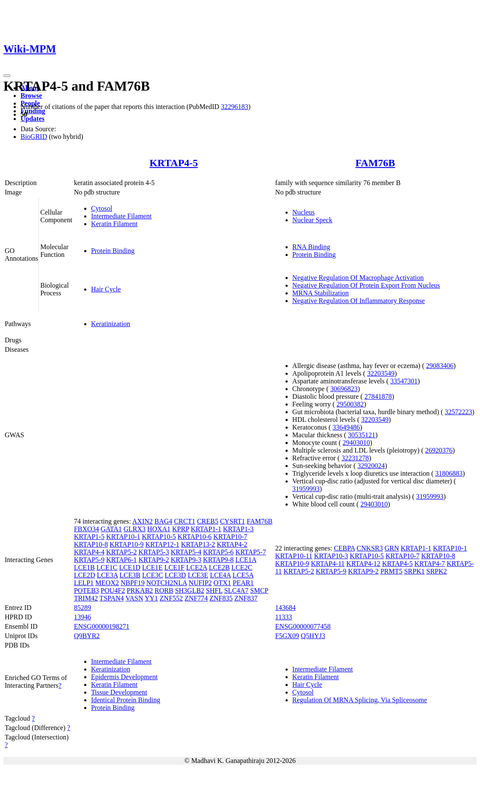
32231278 (355, 458)
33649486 (346, 427)
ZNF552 (171, 598)
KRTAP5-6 (218, 552)
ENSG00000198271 (102, 626)
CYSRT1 (232, 521)
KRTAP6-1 (121, 559)
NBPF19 (132, 582)
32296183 (234, 106)
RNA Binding (311, 246)
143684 (285, 607)
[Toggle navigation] (6, 75)
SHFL (214, 590)
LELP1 (84, 582)
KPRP (180, 529)
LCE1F (174, 567)
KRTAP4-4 (89, 552)
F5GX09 (287, 635)
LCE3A (107, 575)
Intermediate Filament (121, 216)
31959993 (306, 488)
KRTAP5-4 (186, 552)
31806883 (448, 473)
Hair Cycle (106, 289)
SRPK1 (414, 571)
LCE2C (241, 567)
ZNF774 (196, 598)
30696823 (344, 388)
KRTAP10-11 (293, 555)
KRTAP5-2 (121, 552)
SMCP (259, 590)
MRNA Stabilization (320, 293)
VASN (135, 598)
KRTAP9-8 (218, 559)
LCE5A (243, 575)
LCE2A (196, 567)
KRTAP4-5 (174, 162)
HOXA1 (159, 529)
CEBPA (344, 548)
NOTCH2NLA (166, 582)
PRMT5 (391, 571)
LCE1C (107, 567)
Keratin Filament (114, 223)
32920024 (371, 465)
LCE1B (84, 567)
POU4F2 (113, 590)
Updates (32, 118)
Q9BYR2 (87, 635)
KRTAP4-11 (328, 563)
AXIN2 (142, 521)
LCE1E (152, 567)
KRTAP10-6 (195, 536)
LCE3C (152, 575)
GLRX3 (135, 529)
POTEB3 (86, 590)
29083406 (439, 365)
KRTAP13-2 (198, 544)
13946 (82, 617)
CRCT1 (184, 521)
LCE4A (220, 575)
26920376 (439, 450)
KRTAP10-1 (123, 536)
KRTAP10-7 (230, 536)
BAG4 (163, 521)
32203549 (381, 373)
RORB (164, 590)
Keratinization (110, 323)
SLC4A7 (236, 590)
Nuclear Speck (312, 220)
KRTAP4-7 (429, 563)
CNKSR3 (369, 548)
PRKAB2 (140, 590)
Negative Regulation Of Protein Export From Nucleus (366, 285)
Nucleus (303, 212)
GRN (392, 548)
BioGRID (34, 136)
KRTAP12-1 (162, 544)
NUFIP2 (200, 582)
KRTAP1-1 (206, 529)
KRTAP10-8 (91, 544)
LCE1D (130, 567)
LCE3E (198, 575)
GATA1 (111, 529)
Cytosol (101, 208)
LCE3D (175, 575)
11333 (283, 617)
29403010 (356, 442)
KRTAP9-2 (153, 559)
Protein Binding (113, 250)
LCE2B (219, 567)
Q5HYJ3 (313, 635)
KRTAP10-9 (126, 544)
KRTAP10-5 (159, 536)
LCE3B (130, 575)
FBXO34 (86, 529)
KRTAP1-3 (238, 529)
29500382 (350, 404)
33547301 (404, 381)
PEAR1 (243, 582)
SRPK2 (436, 571)
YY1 (151, 598)
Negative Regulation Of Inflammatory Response (358, 300)
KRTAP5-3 (153, 552)
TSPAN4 (112, 598)
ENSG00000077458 (303, 626)
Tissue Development (119, 692)
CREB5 (207, 521)
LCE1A (246, 559)
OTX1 (222, 582)
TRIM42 (86, 598)
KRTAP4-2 (232, 544)
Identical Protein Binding (125, 700)
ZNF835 (221, 598)
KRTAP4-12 (363, 563)
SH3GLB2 (189, 590)
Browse (31, 95)
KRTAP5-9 (89, 559)
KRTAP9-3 (186, 559)
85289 (82, 607)
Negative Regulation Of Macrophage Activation (358, 277)
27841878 (378, 396)
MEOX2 (107, 582)
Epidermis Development (124, 676)
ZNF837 (245, 598)
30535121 (361, 435)
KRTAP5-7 (251, 552)
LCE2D (84, 575)
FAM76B (375, 162)
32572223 (458, 411)
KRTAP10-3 (331, 555)
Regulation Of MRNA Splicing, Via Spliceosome (359, 700)
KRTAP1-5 (89, 536)
